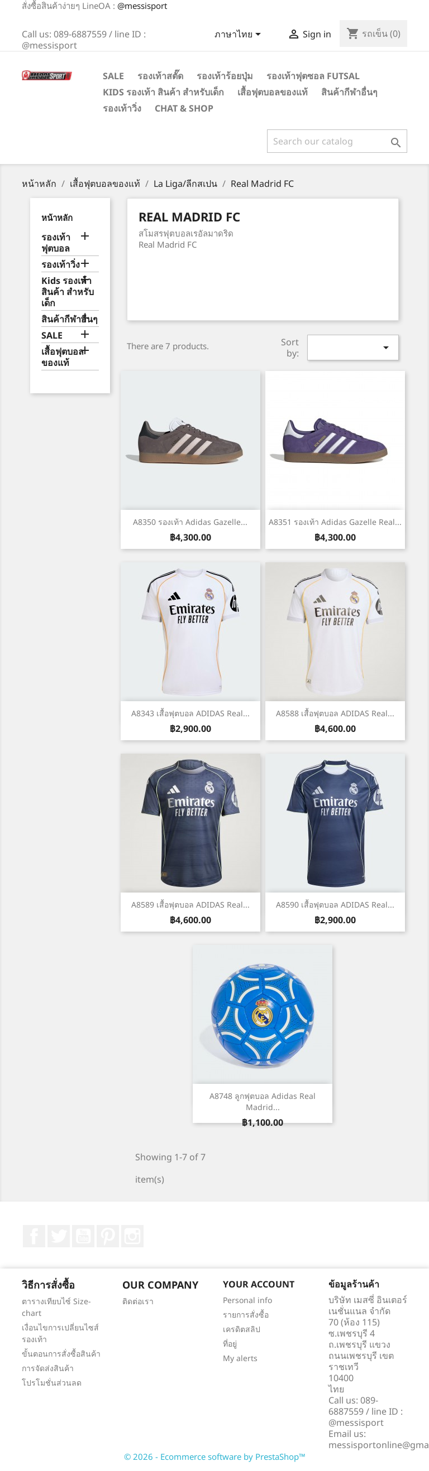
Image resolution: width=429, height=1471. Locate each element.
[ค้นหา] (337, 141)
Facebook (34, 1236)
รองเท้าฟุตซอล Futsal (313, 76)
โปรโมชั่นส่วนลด (52, 1382)
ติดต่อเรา (138, 1301)
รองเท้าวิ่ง (122, 108)
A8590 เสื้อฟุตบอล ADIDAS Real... (335, 904)
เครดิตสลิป (241, 1329)
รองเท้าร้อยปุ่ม (225, 76)
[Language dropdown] (239, 35)
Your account (258, 1284)
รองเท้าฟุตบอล (55, 242)
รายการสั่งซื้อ (246, 1314)
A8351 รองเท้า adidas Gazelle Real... (335, 522)
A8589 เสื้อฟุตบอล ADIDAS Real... (190, 904)
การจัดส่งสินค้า (48, 1368)
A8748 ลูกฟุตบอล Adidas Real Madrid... (262, 1101)
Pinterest (108, 1236)
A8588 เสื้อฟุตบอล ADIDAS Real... (335, 713)
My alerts (240, 1358)
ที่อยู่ (230, 1343)
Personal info (247, 1300)
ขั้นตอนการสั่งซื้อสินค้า (61, 1353)
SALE (113, 76)
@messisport (142, 5)
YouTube (83, 1236)
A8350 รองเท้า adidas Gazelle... (190, 522)
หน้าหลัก (57, 217)
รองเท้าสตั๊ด (160, 76)
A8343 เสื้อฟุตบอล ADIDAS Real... (190, 713)
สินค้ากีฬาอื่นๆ (349, 92)
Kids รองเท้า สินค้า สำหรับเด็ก (163, 92)
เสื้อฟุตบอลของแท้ (272, 92)
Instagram (132, 1236)
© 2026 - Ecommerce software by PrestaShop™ (215, 1456)
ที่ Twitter (58, 1236)
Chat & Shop (184, 108)
